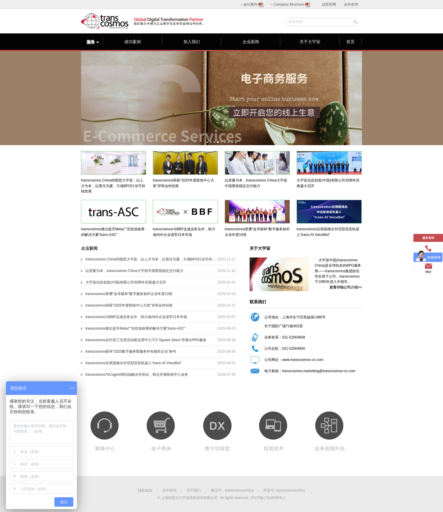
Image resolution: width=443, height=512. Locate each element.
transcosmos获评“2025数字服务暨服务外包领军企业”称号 (130, 351)
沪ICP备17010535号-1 (268, 498)
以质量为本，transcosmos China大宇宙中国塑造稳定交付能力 (134, 271)
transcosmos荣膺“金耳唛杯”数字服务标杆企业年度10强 (128, 294)
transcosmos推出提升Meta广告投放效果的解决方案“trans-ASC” (135, 328)
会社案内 (253, 4)
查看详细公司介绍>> (345, 287)
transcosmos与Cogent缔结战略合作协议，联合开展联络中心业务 (136, 374)
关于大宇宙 (310, 41)
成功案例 (132, 41)
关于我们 (194, 490)
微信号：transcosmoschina (232, 490)
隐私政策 (145, 490)
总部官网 (329, 4)
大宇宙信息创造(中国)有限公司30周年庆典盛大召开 (125, 282)
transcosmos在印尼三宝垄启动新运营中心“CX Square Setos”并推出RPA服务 (145, 340)
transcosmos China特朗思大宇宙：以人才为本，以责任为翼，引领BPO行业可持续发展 (154, 259)
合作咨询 (351, 4)
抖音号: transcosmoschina (284, 490)
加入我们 (191, 41)
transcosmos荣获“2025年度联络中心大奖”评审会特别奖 (129, 305)
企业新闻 (250, 41)
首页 (350, 41)
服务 (92, 41)
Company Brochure (292, 4)
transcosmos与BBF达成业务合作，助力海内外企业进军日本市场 (136, 317)
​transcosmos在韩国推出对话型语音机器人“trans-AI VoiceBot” (133, 363)
